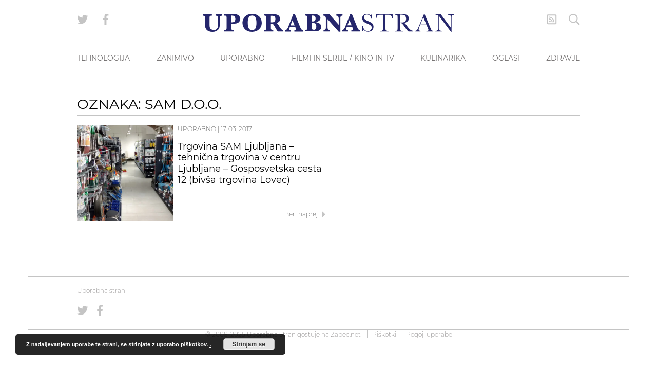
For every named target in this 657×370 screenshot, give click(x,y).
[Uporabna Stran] (328, 23)
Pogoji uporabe (429, 334)
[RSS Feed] (551, 19)
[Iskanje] (574, 19)
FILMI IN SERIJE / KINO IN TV (343, 58)
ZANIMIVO (175, 58)
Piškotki (384, 334)
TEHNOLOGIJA (103, 58)
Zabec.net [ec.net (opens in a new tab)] (346, 334)
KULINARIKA (443, 58)
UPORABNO (242, 58)
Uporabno (197, 129)
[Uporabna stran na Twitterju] (82, 19)
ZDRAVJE (563, 58)
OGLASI (506, 58)
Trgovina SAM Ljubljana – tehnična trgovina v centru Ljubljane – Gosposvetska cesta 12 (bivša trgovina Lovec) (250, 163)
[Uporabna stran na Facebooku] (105, 19)
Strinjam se (248, 344)
